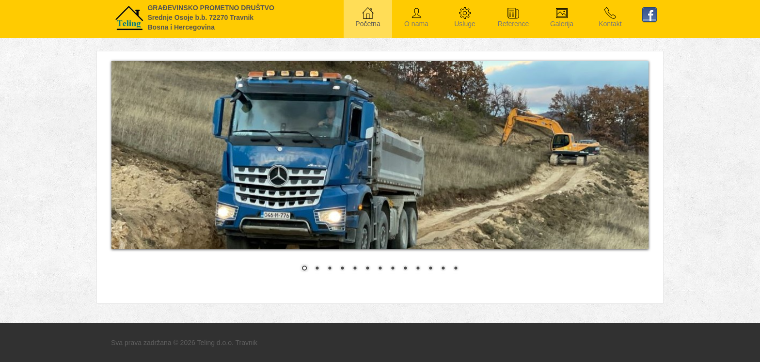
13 (455, 269)
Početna (367, 18)
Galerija (561, 18)
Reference (513, 18)
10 (417, 269)
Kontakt (610, 18)
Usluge (464, 18)
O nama (416, 18)
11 (430, 269)
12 (443, 269)
